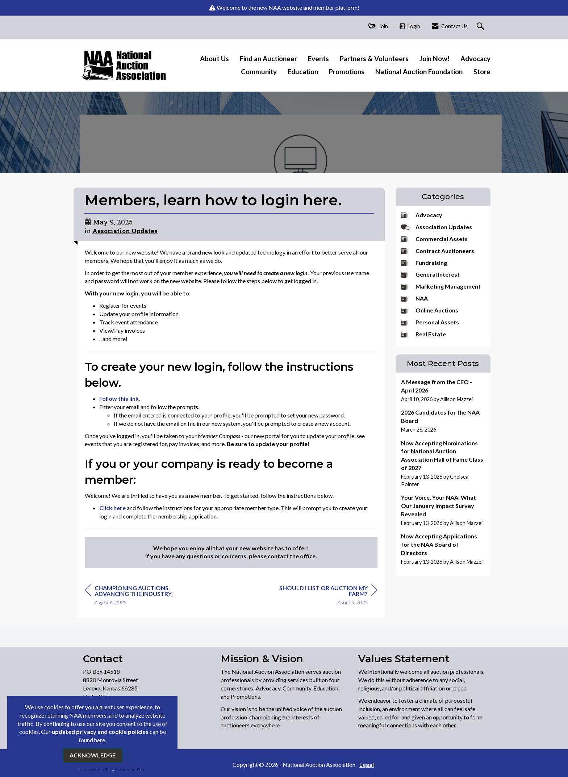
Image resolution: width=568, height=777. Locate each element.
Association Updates (125, 231)
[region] (323, 596)
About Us (214, 59)
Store (481, 72)
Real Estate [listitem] (423, 334)
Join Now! (434, 59)
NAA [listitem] (414, 298)
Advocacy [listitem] (421, 214)
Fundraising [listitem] (424, 262)
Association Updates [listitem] (436, 226)
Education (303, 72)
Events (318, 59)
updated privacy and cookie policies (100, 731)
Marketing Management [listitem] (441, 286)
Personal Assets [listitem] (430, 322)
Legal (341, 764)
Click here (112, 507)
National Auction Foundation (419, 72)
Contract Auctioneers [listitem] (437, 250)
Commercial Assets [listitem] (434, 238)
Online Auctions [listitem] (429, 310)
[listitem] (443, 390)
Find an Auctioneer (268, 59)
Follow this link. (119, 398)
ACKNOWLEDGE (93, 755)
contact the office (292, 556)
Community (259, 72)
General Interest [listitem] (430, 274)
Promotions (346, 72)
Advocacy (475, 59)
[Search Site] (481, 26)
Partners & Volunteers (374, 59)
